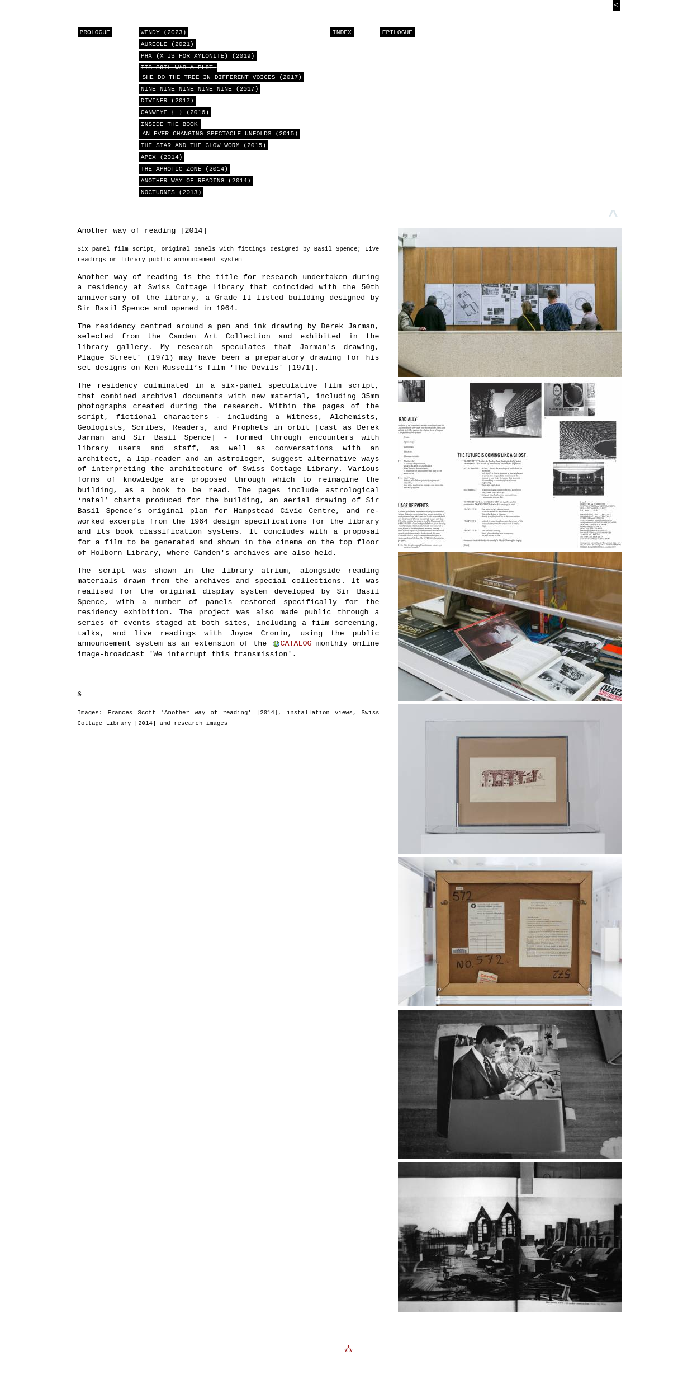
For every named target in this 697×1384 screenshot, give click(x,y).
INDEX (342, 33)
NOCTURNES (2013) (171, 193)
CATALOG (296, 648)
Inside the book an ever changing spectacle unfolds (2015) (218, 129)
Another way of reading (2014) (196, 181)
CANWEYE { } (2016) (175, 113)
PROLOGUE (95, 33)
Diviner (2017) (167, 101)
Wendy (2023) (164, 33)
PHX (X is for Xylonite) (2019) (198, 56)
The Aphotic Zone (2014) (184, 169)
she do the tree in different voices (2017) (220, 73)
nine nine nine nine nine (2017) (200, 89)
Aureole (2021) (167, 44)
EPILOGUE (397, 33)
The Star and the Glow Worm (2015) (203, 146)
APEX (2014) (162, 157)
